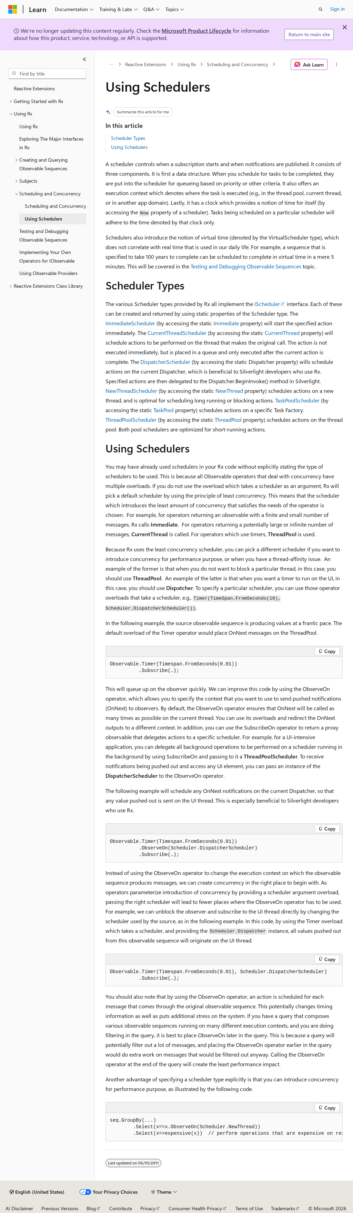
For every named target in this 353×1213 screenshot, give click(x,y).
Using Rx (187, 64)
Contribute (120, 1208)
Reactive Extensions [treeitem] (34, 88)
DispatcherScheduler (165, 361)
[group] (224, 1127)
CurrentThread (282, 332)
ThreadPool (228, 419)
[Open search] (320, 9)
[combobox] (47, 73)
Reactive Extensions (145, 64)
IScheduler (267, 303)
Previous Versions (59, 1208)
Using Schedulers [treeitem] (43, 218)
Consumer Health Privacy (195, 1208)
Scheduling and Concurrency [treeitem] (55, 206)
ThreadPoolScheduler (131, 419)
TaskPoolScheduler (297, 400)
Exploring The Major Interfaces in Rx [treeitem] (51, 143)
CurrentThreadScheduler (177, 332)
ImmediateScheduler (130, 323)
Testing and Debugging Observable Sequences (246, 266)
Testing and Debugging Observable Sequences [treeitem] (43, 235)
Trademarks (283, 1208)
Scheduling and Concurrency (237, 64)
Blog (91, 1208)
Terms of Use (249, 1208)
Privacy (147, 1208)
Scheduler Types (128, 138)
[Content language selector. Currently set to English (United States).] (37, 1191)
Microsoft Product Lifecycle (196, 30)
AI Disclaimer (19, 1208)
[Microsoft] (12, 9)
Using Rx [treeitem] (28, 126)
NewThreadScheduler (131, 390)
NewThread (229, 390)
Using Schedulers (129, 147)
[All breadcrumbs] (111, 64)
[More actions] (336, 64)
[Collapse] (84, 59)
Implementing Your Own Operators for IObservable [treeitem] (46, 256)
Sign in (337, 9)
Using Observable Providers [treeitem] (48, 273)
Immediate (226, 323)
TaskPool (163, 410)
